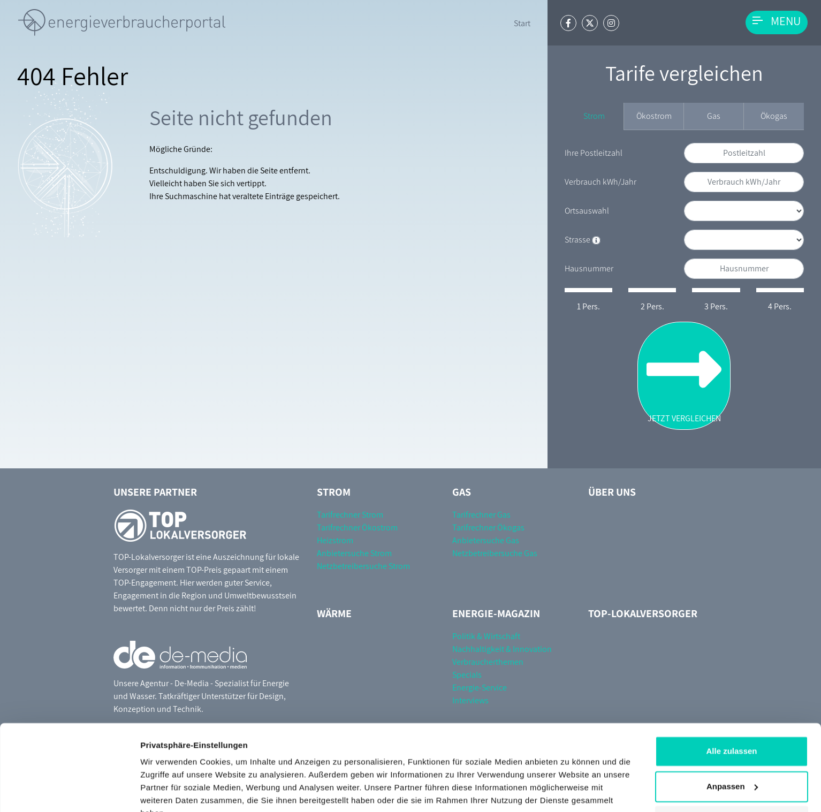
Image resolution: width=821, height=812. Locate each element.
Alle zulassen (731, 699)
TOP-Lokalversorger (642, 613)
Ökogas (774, 116)
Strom (594, 116)
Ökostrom (654, 116)
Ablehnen (731, 769)
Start (522, 23)
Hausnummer (589, 268)
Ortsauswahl (587, 210)
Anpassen (732, 734)
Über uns (612, 492)
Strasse (582, 239)
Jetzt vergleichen (684, 375)
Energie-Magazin (496, 613)
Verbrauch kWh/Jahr (600, 181)
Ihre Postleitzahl (593, 152)
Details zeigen (167, 790)
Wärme (334, 613)
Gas (713, 116)
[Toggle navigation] (777, 22)
